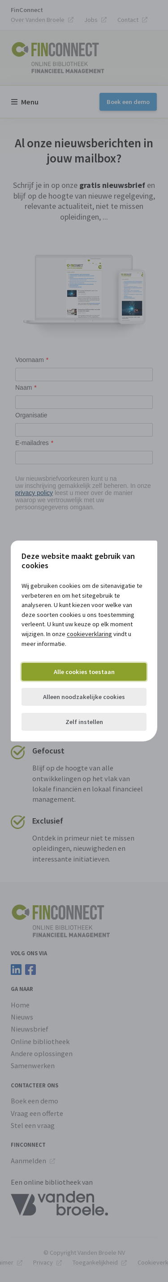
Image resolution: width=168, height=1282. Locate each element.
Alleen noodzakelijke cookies (84, 697)
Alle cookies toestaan (84, 672)
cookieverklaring (89, 634)
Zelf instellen (84, 722)
